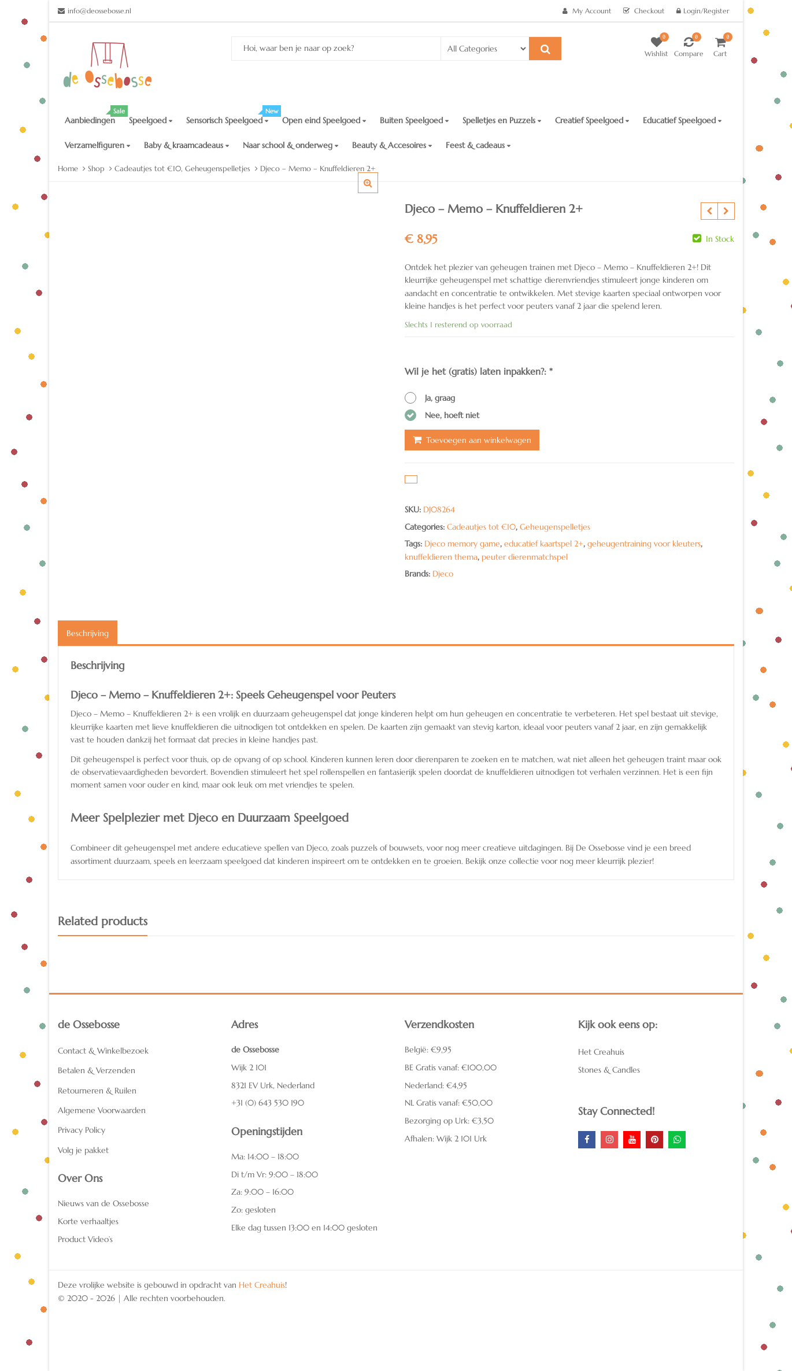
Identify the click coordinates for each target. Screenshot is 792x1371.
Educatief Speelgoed (682, 120)
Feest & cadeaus (478, 145)
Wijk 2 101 (249, 1067)
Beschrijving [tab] (87, 633)
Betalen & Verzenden (96, 1070)
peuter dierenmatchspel (525, 557)
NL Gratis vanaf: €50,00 (449, 1102)
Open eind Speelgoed (324, 120)
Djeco (442, 573)
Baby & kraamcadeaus (186, 145)
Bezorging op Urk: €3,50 (449, 1120)
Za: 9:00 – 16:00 (262, 1192)
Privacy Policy (81, 1130)
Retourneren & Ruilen (97, 1090)
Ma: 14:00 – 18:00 (265, 1156)
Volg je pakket (83, 1150)
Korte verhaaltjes (88, 1221)
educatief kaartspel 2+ (543, 543)
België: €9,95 (428, 1049)
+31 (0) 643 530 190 (267, 1102)
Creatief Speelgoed (592, 120)
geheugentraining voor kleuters (644, 543)
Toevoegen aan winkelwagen (478, 440)
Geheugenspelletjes (555, 527)
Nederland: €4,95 (436, 1085)
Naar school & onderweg (290, 145)
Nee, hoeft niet (452, 415)
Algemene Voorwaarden (102, 1110)
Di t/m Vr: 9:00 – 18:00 (274, 1174)
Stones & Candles (609, 1070)
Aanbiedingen (93, 116)
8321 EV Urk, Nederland (272, 1085)
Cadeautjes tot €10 (481, 527)
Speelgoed (150, 120)
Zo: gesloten (253, 1209)
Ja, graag (440, 398)
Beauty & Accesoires (392, 145)
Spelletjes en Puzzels (501, 120)
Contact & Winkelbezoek (103, 1050)
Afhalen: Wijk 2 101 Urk (446, 1138)
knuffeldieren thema (441, 557)
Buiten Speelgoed (414, 120)
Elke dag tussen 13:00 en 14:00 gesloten (304, 1227)
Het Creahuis (601, 1052)
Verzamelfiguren (97, 145)
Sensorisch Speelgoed (230, 116)
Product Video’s (85, 1239)
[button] (377, 192)
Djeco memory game (462, 543)
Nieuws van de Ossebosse (103, 1203)
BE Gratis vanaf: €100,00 (451, 1067)
